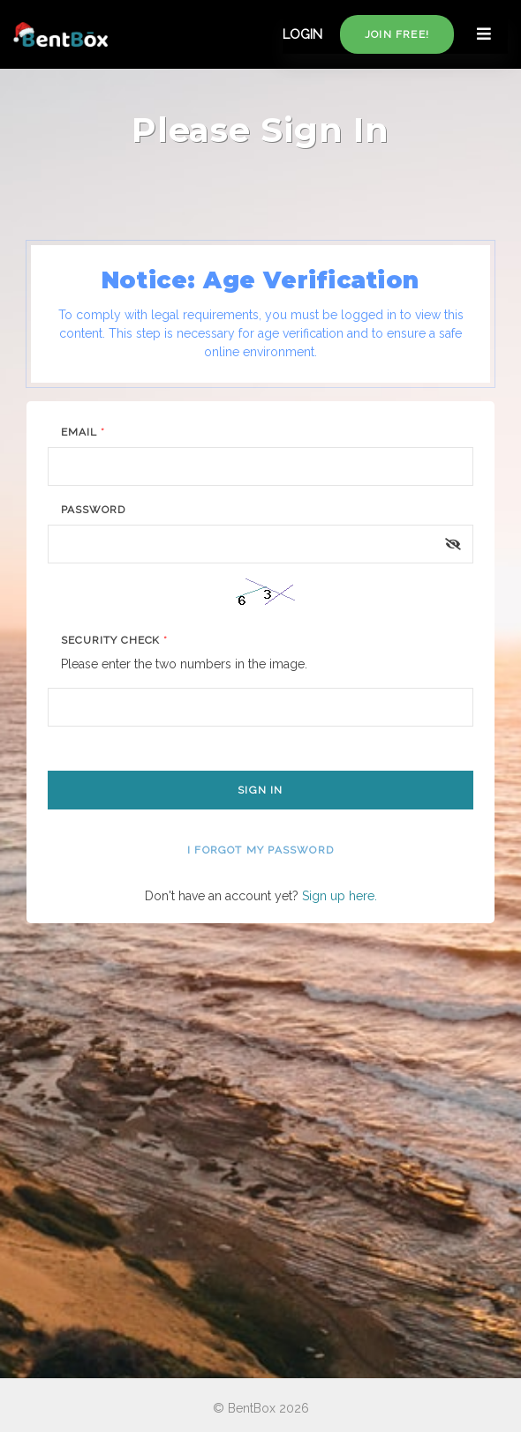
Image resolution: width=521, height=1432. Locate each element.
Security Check (114, 640)
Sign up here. (339, 896)
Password (93, 509)
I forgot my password (260, 850)
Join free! (397, 34)
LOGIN (302, 34)
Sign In (260, 790)
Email (83, 432)
